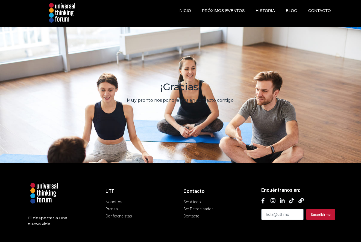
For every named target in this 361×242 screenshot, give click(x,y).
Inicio (184, 10)
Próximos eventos (223, 10)
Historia (265, 10)
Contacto (319, 10)
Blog (291, 10)
